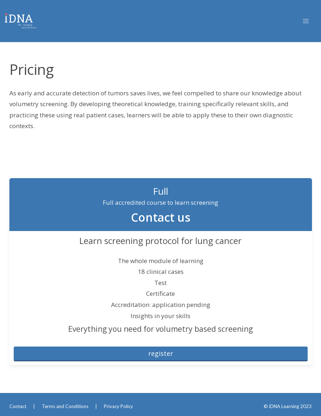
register (160, 353)
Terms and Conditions (65, 406)
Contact (17, 406)
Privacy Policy (118, 406)
